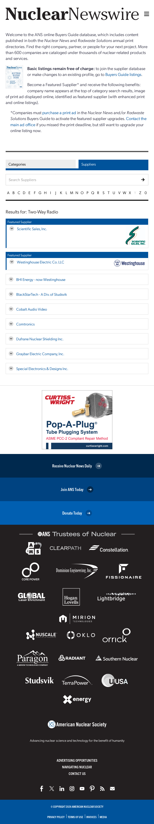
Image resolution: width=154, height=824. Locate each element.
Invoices (91, 817)
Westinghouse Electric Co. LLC (40, 261)
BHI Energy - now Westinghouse (40, 279)
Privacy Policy (56, 817)
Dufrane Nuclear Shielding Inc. (39, 338)
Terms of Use (75, 817)
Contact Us (77, 773)
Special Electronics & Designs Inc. (42, 368)
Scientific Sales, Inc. (32, 228)
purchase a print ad (59, 112)
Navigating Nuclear (77, 767)
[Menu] (145, 14)
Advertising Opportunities (77, 760)
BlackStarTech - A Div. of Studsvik (41, 294)
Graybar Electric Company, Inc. (40, 353)
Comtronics (25, 323)
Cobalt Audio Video (31, 309)
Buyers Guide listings (123, 74)
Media (103, 817)
